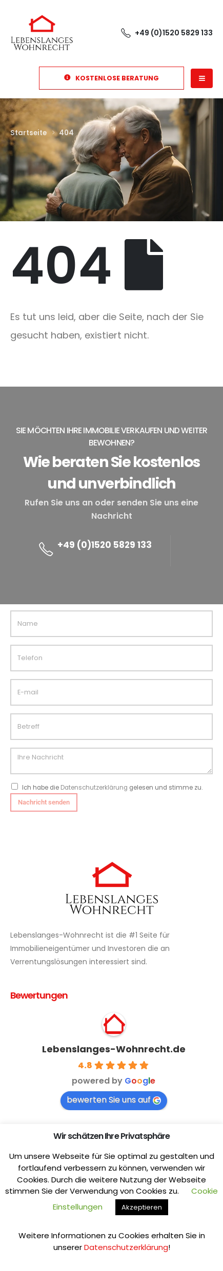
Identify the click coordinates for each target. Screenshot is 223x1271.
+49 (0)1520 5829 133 (104, 545)
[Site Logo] (41, 32)
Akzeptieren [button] (141, 1207)
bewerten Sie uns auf (114, 1100)
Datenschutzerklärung (94, 787)
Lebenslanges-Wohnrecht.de (114, 1049)
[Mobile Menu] (202, 78)
